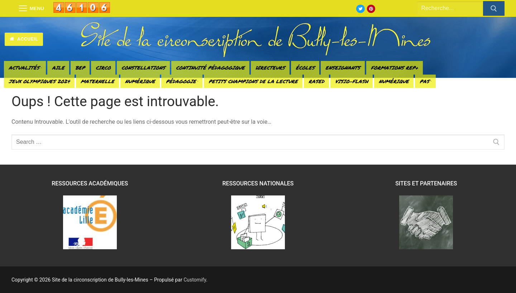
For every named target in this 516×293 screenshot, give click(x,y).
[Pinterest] (371, 9)
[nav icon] (31, 8)
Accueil (24, 39)
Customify (194, 280)
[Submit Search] (494, 8)
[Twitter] (360, 9)
